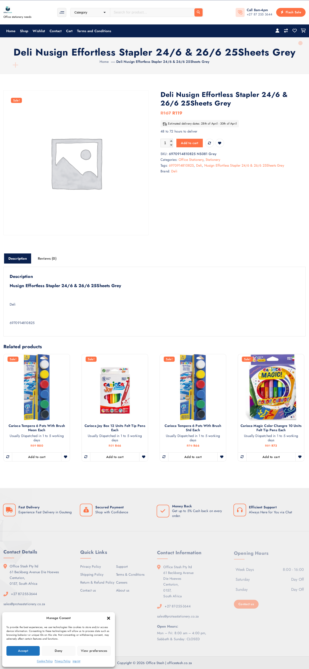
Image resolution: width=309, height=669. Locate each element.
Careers (121, 585)
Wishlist (39, 31)
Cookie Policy (45, 661)
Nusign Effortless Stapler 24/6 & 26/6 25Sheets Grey (244, 165)
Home (11, 31)
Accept (23, 650)
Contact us (88, 593)
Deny (58, 650)
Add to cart (189, 143)
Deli (199, 165)
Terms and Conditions (94, 31)
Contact (56, 31)
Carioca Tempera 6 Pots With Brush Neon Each (37, 428)
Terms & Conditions (130, 577)
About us (122, 593)
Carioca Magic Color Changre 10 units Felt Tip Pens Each (271, 428)
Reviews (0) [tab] (47, 258)
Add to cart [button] (36, 457)
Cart (69, 31)
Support (122, 569)
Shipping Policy (91, 577)
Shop (24, 31)
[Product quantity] (167, 143)
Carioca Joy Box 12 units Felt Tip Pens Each (115, 428)
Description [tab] (17, 258)
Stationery (213, 159)
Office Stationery (191, 159)
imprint (76, 661)
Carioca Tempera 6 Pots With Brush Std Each (193, 428)
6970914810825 (181, 165)
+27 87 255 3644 (259, 14)
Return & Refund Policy (97, 585)
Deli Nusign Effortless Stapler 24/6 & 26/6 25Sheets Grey (162, 61)
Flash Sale (291, 12)
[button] (108, 618)
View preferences (94, 650)
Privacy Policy (62, 661)
